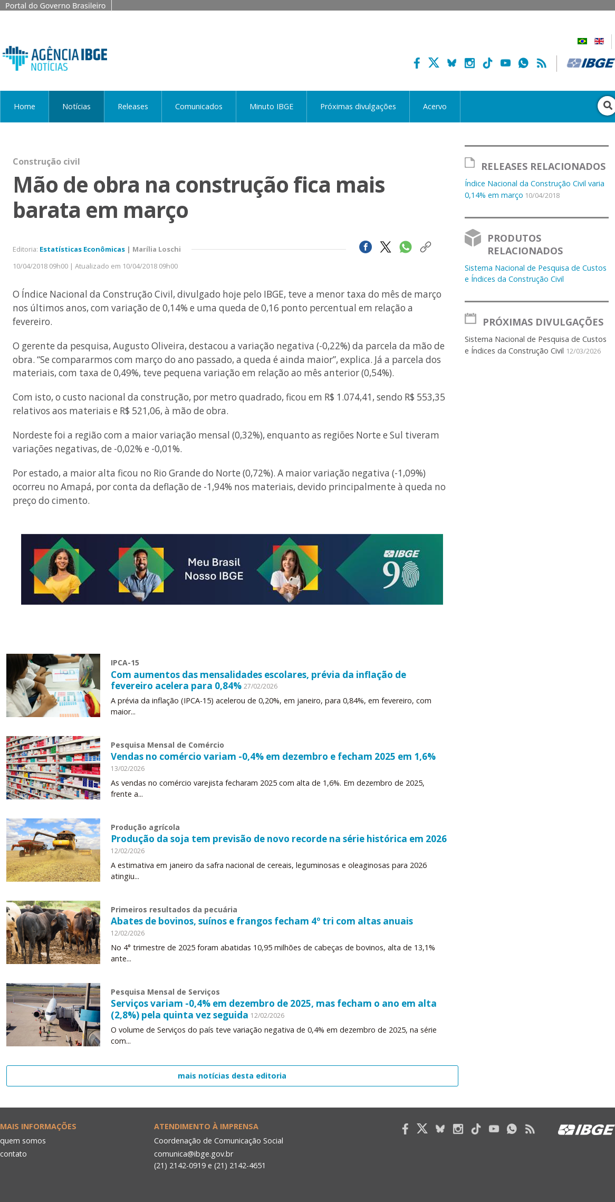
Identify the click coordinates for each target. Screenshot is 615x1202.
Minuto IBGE (271, 106)
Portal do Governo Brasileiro (55, 6)
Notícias (76, 106)
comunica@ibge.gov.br (193, 1154)
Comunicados (199, 106)
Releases (133, 106)
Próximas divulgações (358, 106)
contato (14, 1154)
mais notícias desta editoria (232, 1076)
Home (24, 106)
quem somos (23, 1140)
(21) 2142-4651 (241, 1165)
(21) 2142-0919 (180, 1165)
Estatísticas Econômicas (82, 249)
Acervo (435, 106)
